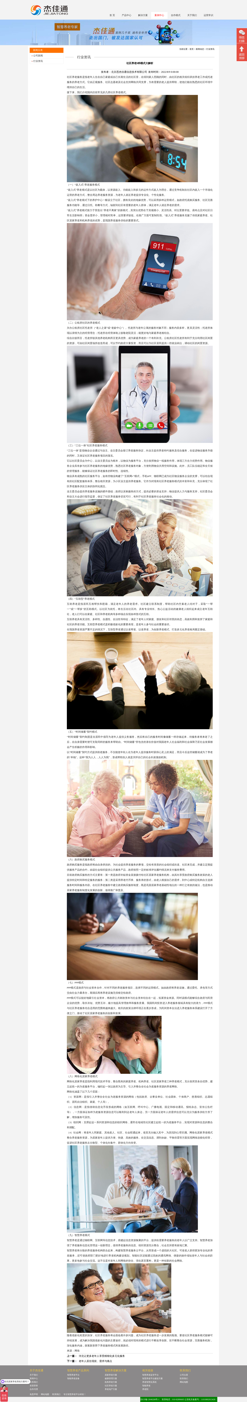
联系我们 (34, 1382)
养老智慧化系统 (149, 1382)
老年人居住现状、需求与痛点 (95, 1361)
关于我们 (192, 15)
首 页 (112, 15)
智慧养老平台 (73, 1375)
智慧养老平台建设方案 (152, 1378)
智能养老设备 (73, 1378)
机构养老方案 (111, 1382)
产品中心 (126, 15)
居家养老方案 (111, 1375)
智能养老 (146, 1385)
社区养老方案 (111, 1385)
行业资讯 (38, 61)
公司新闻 (38, 55)
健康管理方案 (111, 1378)
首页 (192, 49)
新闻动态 (200, 49)
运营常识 (208, 15)
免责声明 (34, 1394)
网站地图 (184, 1382)
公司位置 (184, 1375)
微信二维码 (242, 36)
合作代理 (34, 1389)
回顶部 (242, 52)
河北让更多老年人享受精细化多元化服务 (102, 1356)
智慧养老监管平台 (150, 1375)
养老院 (145, 1389)
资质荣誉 (34, 1385)
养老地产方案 (111, 1389)
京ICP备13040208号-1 (149, 1399)
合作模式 (175, 15)
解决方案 (143, 15)
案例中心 (159, 15)
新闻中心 (34, 1378)
